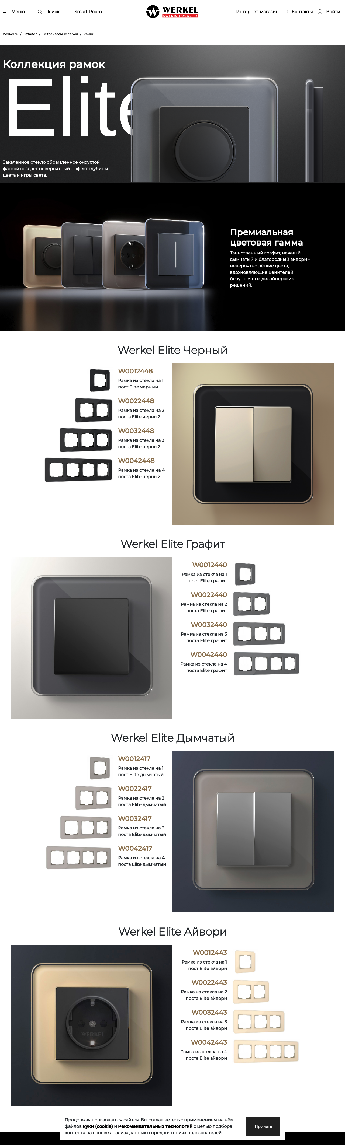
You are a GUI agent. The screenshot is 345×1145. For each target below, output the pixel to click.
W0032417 (134, 818)
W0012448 (135, 371)
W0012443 (210, 953)
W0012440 (209, 565)
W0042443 (209, 1042)
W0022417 (134, 789)
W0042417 (135, 848)
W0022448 (136, 401)
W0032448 (136, 431)
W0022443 (209, 982)
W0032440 (209, 625)
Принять (257, 1126)
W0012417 (134, 759)
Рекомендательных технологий (155, 1126)
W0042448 (136, 461)
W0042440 (208, 655)
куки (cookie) (98, 1126)
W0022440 (209, 595)
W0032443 (209, 1012)
